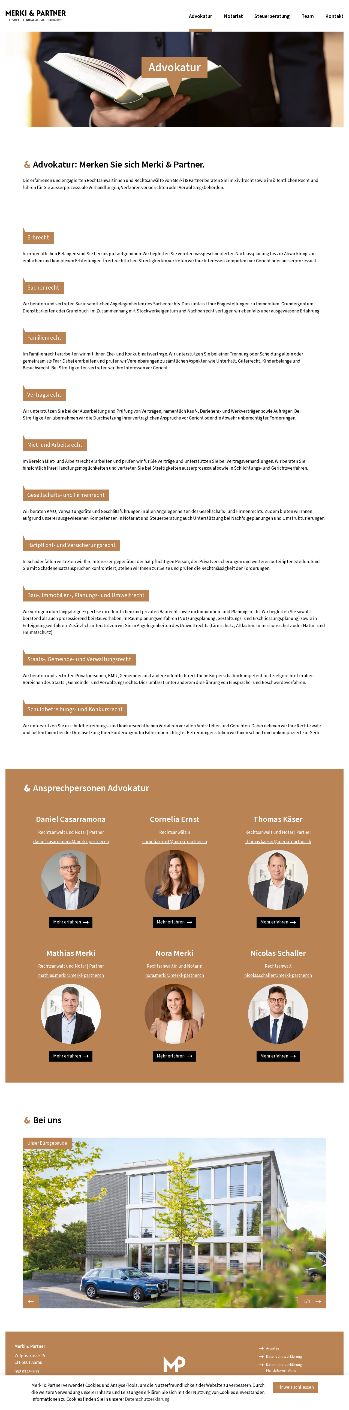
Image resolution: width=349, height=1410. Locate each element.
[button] (31, 1301)
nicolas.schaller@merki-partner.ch (278, 975)
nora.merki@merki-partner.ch (174, 975)
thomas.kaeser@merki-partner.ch (278, 841)
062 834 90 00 (26, 1372)
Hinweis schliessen (295, 1387)
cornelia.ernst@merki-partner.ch (174, 841)
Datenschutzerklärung (147, 1399)
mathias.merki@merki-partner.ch (71, 975)
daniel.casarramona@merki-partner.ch (71, 841)
